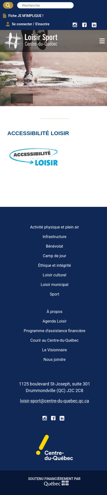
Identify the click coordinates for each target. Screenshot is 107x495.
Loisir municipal (54, 284)
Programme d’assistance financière (54, 330)
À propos (54, 311)
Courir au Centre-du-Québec (54, 340)
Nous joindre (54, 359)
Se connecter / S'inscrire (27, 24)
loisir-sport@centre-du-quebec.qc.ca (54, 400)
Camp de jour (54, 256)
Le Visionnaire (54, 350)
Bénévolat (54, 246)
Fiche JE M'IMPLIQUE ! (23, 16)
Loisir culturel (54, 275)
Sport (54, 294)
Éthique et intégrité (54, 265)
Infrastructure (55, 236)
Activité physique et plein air (54, 227)
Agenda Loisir (54, 321)
